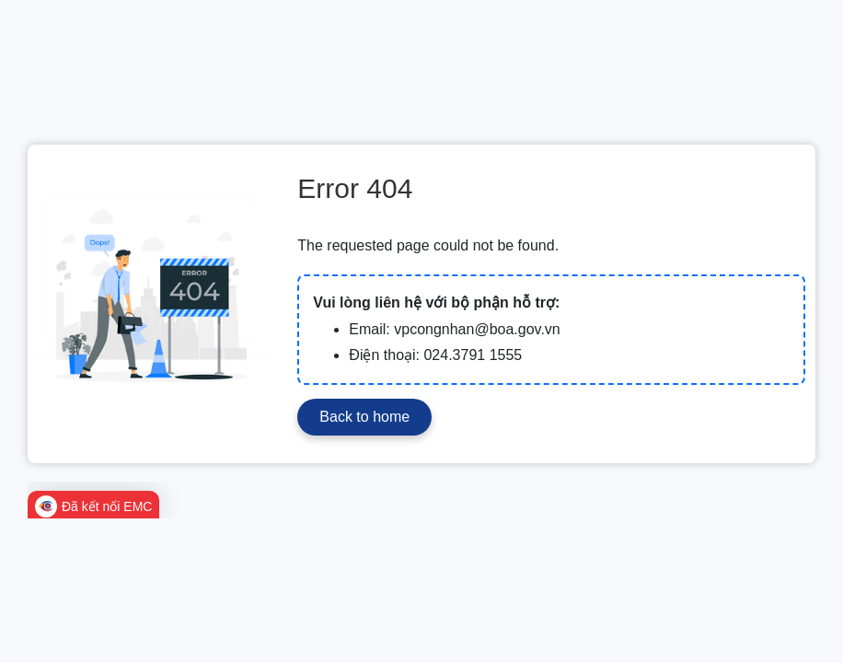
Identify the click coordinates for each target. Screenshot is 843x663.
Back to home (364, 417)
